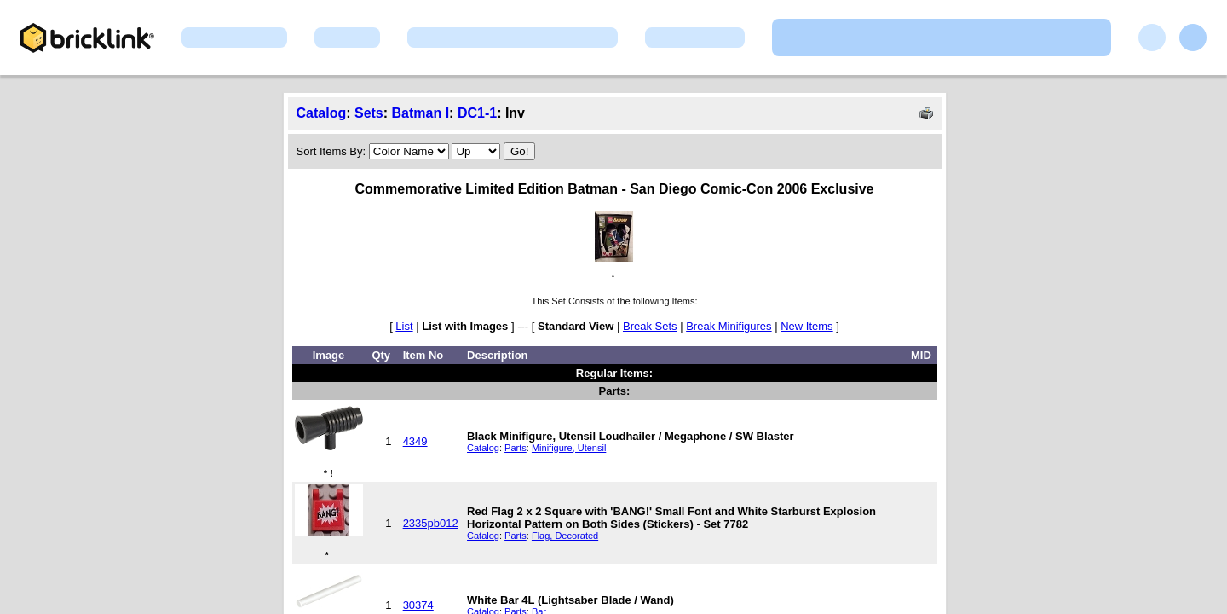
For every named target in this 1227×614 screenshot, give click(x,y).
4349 (415, 441)
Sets (368, 113)
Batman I (421, 113)
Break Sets (650, 326)
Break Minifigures (728, 326)
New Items (806, 326)
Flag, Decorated (565, 535)
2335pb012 (430, 523)
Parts (515, 448)
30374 (418, 605)
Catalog (322, 113)
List (403, 326)
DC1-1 (477, 113)
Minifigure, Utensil (569, 448)
